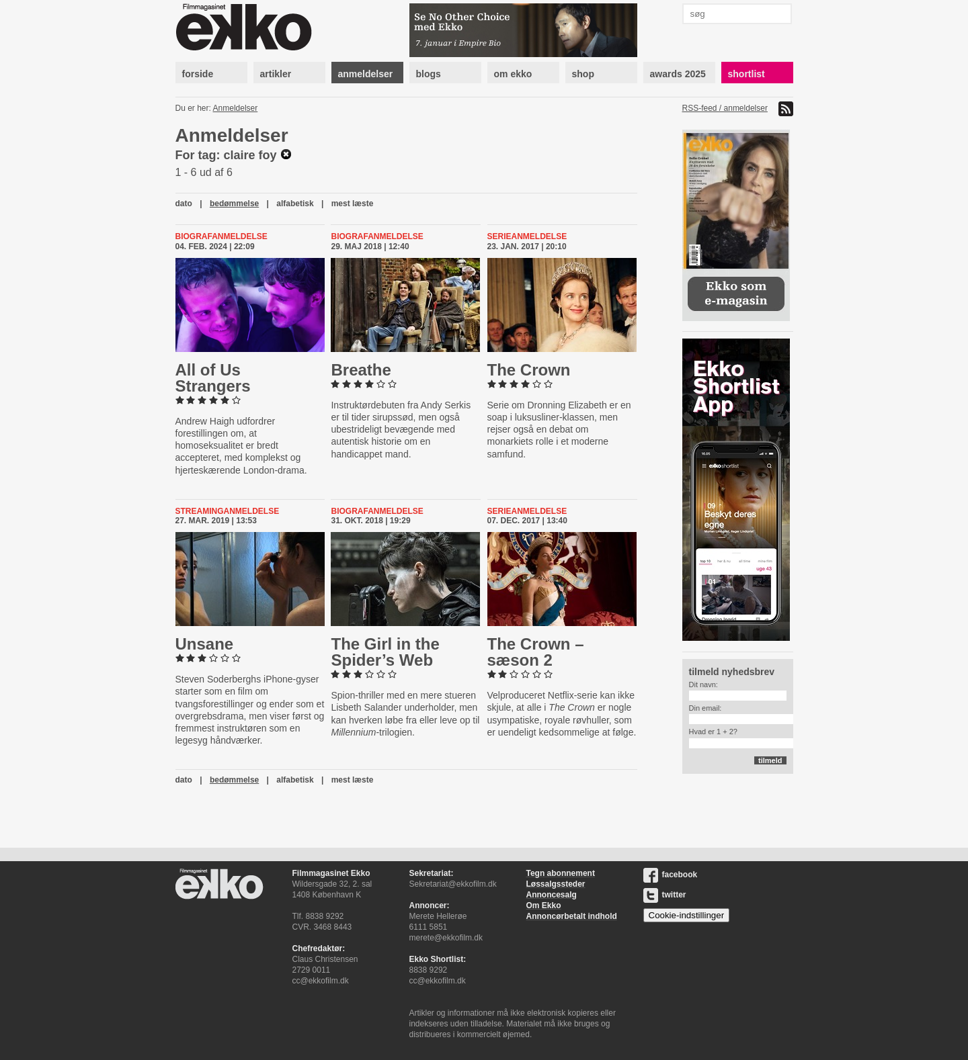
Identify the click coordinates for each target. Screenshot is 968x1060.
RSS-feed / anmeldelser (725, 108)
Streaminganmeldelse (227, 511)
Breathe (361, 370)
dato (183, 203)
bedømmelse (234, 203)
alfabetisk (294, 203)
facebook (670, 874)
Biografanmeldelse (221, 236)
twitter (664, 894)
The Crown (529, 370)
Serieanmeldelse (527, 236)
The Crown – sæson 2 (535, 652)
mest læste (352, 203)
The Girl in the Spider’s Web (385, 652)
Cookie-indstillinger (687, 915)
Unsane (204, 644)
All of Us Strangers (213, 378)
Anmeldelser (235, 108)
